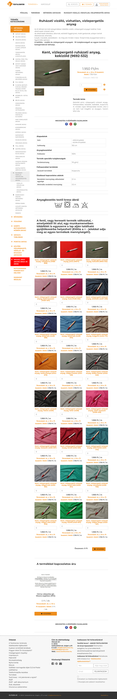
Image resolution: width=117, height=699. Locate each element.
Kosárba (91, 90)
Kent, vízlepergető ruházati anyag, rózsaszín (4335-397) (46, 447)
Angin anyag (20, 43)
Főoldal (24, 13)
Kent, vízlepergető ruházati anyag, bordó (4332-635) (71, 447)
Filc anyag (17, 82)
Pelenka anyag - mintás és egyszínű (21, 114)
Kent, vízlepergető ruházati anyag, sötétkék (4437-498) (97, 298)
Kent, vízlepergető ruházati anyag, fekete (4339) (45, 409)
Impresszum (13, 655)
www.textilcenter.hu (64, 651)
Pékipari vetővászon (20, 109)
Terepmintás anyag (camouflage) (20, 54)
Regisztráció (104, 5)
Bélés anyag (18, 100)
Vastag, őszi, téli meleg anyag (20, 60)
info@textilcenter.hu (54, 695)
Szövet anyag (19, 34)
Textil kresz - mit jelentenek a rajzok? (23, 677)
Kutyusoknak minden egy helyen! (20, 270)
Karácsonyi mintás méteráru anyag (18, 197)
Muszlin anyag (21, 140)
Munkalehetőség (15, 660)
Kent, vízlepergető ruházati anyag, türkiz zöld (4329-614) (71, 485)
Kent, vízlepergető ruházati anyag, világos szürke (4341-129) (71, 373)
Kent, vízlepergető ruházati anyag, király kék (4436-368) (45, 336)
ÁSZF (11, 680)
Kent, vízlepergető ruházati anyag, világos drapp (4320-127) (97, 522)
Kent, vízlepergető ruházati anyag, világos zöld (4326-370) (45, 522)
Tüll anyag (18, 146)
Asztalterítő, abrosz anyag (20, 169)
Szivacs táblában (16, 236)
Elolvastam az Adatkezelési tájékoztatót (92, 679)
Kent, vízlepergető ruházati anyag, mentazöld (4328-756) (97, 485)
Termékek (33, 4)
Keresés (73, 4)
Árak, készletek (14, 685)
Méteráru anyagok (52, 13)
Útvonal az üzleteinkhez (18, 687)
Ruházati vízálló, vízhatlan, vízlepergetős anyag (87, 13)
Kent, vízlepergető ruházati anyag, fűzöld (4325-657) (71, 521)
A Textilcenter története (18, 643)
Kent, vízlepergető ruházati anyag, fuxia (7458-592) (71, 298)
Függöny (16, 221)
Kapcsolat (12, 658)
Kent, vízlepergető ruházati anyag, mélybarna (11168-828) (45, 261)
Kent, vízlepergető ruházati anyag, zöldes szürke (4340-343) (97, 373)
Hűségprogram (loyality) (18, 653)
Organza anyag (21, 143)
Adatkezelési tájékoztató (18, 646)
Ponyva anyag (18, 242)
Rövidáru (16, 217)
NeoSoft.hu (104, 695)
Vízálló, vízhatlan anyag (20, 185)
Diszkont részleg (18, 278)
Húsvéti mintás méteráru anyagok (21, 208)
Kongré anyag (20, 124)
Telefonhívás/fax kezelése (18, 672)
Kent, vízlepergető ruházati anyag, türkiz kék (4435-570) (71, 336)
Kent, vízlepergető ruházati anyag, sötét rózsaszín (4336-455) (97, 410)
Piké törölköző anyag (21, 120)
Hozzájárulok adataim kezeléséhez (92, 682)
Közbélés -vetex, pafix (20, 96)
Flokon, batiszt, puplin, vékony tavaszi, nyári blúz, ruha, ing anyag (19, 88)
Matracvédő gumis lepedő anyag (20, 47)
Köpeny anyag (20, 132)
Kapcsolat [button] (45, 4)
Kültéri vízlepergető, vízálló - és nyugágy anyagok (18, 250)
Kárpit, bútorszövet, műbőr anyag (18, 228)
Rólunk (11, 665)
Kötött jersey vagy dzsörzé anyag (19, 65)
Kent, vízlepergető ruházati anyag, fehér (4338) (71, 409)
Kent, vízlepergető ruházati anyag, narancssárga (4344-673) (46, 373)
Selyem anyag (19, 37)
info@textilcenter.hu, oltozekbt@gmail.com (62, 648)
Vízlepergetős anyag (22, 191)
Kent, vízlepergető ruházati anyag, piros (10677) (71, 260)
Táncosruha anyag (20, 157)
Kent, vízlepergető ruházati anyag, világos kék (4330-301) (45, 485)
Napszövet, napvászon (19, 136)
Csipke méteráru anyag (19, 72)
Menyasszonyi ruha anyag (20, 152)
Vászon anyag (19, 40)
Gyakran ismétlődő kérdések (20, 648)
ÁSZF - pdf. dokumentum (18, 682)
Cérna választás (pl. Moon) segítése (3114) (45, 595)
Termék (87, 4)
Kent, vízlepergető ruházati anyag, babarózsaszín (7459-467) (45, 298)
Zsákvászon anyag (19, 104)
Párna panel (20, 203)
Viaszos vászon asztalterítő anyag (21, 163)
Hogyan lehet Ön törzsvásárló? (20, 650)
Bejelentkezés (103, 3)
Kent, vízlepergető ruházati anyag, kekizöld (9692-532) (97, 260)
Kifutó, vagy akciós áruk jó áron (19, 261)
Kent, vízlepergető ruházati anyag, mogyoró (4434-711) (97, 335)
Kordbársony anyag (20, 128)
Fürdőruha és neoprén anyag (21, 78)
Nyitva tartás (13, 663)
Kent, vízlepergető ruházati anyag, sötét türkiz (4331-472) (97, 448)
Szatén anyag (19, 149)
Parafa (18, 213)
